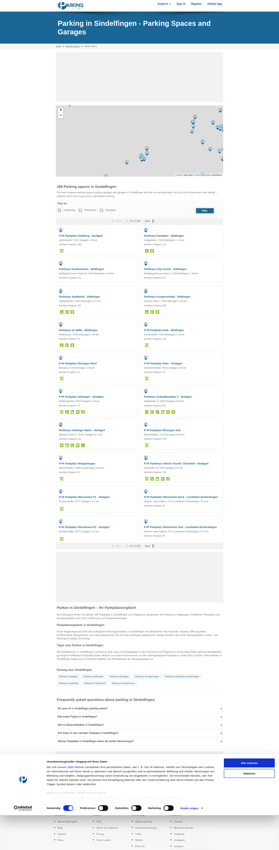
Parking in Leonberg (68, 683)
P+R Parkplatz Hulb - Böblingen (164, 330)
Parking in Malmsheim (95, 683)
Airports (164, 4)
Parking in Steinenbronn (123, 683)
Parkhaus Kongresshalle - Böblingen (167, 296)
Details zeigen (189, 842)
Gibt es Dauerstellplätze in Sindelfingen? (81, 724)
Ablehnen (249, 808)
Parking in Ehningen (119, 676)
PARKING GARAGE (210, 230)
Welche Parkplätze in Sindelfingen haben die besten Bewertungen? (96, 741)
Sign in (181, 4)
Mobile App (214, 4)
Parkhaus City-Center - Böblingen (165, 269)
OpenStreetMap (202, 175)
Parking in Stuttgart (68, 676)
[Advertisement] (139, 77)
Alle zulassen (249, 797)
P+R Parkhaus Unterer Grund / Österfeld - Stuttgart (176, 463)
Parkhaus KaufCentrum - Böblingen (81, 269)
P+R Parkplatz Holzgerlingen (77, 463)
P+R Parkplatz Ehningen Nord (78, 363)
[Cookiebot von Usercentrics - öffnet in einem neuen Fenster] (23, 843)
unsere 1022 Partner (71, 802)
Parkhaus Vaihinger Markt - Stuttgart (82, 430)
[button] (142, 159)
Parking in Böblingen (93, 676)
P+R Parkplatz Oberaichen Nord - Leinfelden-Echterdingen (181, 496)
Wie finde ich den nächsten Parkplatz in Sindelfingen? (88, 733)
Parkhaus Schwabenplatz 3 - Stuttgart (168, 396)
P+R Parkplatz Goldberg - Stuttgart (81, 235)
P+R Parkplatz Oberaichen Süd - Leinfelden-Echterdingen (180, 527)
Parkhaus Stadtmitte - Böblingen (79, 296)
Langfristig (69, 210)
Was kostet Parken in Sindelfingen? (77, 716)
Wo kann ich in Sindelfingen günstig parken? (83, 708)
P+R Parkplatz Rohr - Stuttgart (163, 363)
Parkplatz (111, 210)
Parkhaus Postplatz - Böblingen (164, 235)
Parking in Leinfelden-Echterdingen (182, 676)
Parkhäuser (90, 210)
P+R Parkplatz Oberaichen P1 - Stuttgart (84, 496)
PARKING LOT (127, 230)
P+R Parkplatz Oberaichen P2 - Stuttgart (84, 527)
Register (196, 4)
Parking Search (72, 46)
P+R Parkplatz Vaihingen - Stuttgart (81, 396)
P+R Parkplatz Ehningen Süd (162, 430)
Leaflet (179, 175)
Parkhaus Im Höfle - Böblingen (78, 330)
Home (58, 46)
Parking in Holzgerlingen (147, 676)
